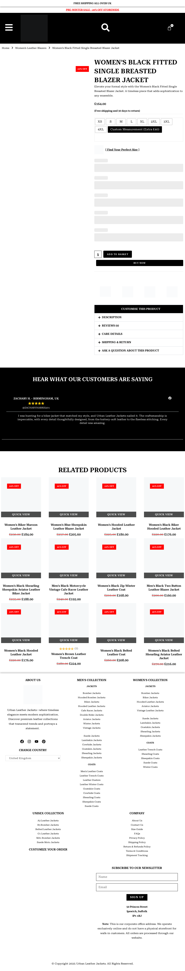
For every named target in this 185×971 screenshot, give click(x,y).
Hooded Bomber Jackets (91, 697)
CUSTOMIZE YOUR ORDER (48, 849)
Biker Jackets (91, 702)
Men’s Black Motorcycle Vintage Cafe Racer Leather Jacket (68, 589)
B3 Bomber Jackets (48, 825)
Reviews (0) (110, 325)
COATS (91, 764)
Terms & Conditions (137, 851)
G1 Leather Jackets (48, 833)
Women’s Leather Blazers (32, 48)
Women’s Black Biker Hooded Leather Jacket (164, 526)
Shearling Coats (91, 797)
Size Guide (137, 829)
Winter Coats (150, 767)
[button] (138, 309)
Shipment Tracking (137, 855)
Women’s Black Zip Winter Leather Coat (116, 587)
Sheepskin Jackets (91, 757)
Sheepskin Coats (91, 802)
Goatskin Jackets (91, 749)
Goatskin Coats (91, 788)
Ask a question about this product (130, 350)
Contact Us (137, 825)
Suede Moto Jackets (48, 842)
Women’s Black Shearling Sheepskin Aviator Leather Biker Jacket (21, 589)
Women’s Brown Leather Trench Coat (68, 656)
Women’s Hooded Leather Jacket (116, 526)
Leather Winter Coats (91, 784)
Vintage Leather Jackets (150, 710)
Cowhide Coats (91, 793)
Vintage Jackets (91, 728)
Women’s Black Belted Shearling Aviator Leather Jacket (164, 654)
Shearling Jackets (91, 753)
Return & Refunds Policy (136, 846)
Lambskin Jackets (92, 740)
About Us (137, 820)
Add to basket (117, 254)
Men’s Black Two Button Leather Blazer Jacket (164, 587)
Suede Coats (91, 806)
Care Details (112, 334)
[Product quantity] (98, 254)
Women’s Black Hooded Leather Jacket (21, 652)
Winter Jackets (91, 723)
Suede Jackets (92, 736)
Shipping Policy (137, 842)
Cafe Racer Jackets (91, 710)
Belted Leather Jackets (48, 829)
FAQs (137, 833)
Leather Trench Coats (92, 775)
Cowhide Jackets (91, 744)
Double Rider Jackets (92, 715)
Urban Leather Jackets (91, 963)
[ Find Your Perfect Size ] (122, 149)
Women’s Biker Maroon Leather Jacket (21, 526)
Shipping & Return (116, 342)
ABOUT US (32, 680)
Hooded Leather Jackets (91, 706)
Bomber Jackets (92, 693)
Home (6, 48)
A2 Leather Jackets (48, 820)
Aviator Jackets (91, 719)
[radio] (100, 122)
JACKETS (92, 686)
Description (112, 317)
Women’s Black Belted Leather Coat (116, 652)
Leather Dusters (91, 780)
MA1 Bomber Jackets (48, 838)
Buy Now (140, 263)
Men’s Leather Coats (92, 771)
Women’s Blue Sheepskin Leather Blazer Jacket (69, 526)
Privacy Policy (137, 838)
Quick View (21, 514)
